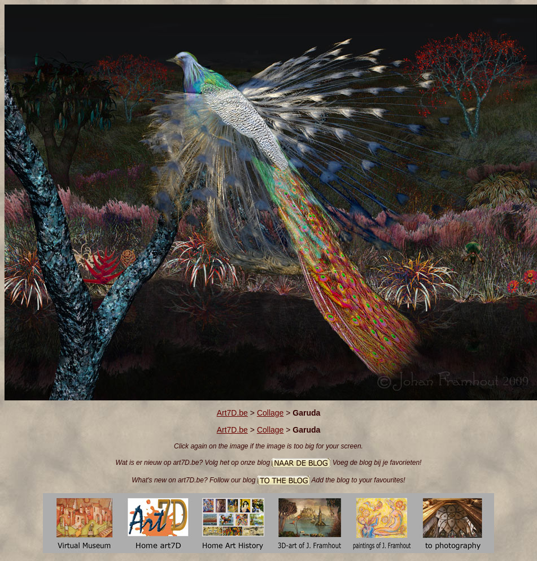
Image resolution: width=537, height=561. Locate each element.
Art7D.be (232, 412)
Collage (270, 412)
